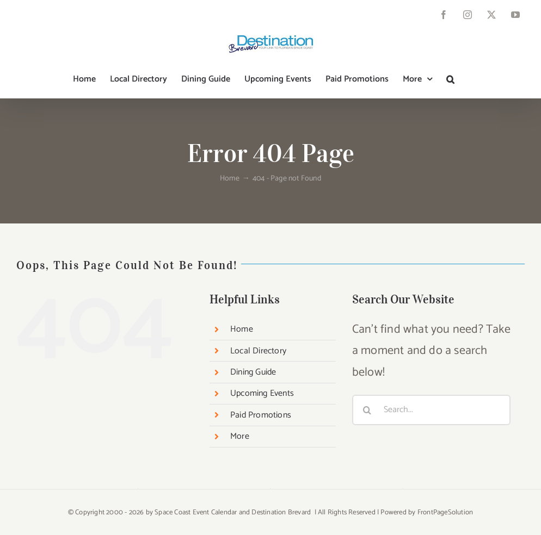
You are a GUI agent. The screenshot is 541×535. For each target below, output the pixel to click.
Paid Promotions (260, 415)
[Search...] (431, 410)
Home (241, 329)
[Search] (367, 410)
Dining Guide (253, 372)
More (239, 436)
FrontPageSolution (445, 512)
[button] (450, 79)
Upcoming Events (262, 393)
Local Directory (258, 351)
